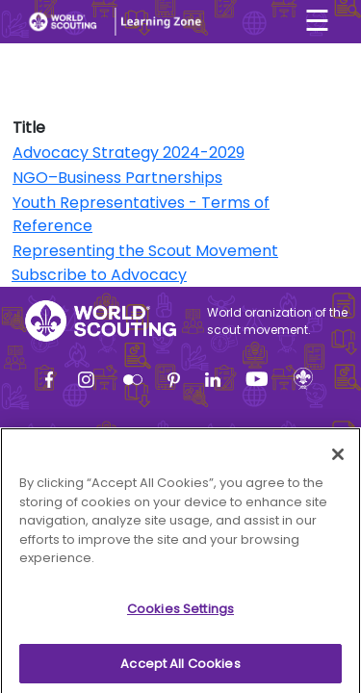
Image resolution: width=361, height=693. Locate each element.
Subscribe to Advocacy (99, 275)
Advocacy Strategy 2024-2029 (129, 152)
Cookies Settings (180, 613)
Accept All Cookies (180, 668)
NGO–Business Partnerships (117, 178)
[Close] (338, 460)
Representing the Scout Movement (145, 251)
